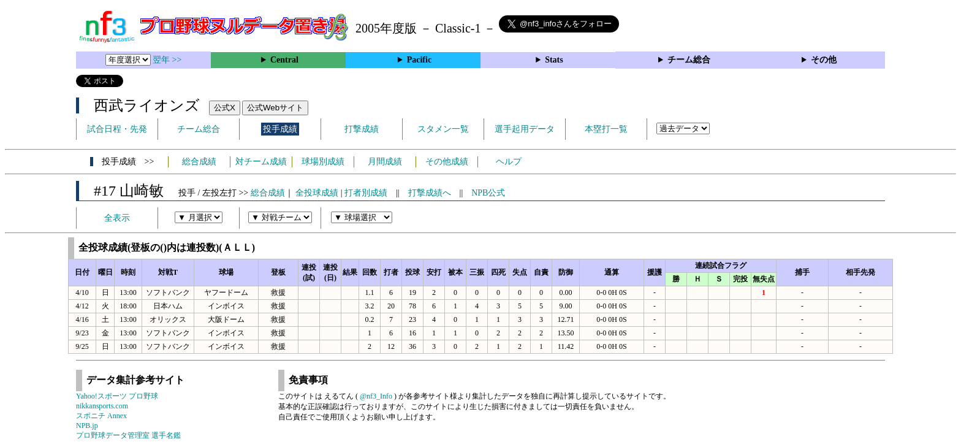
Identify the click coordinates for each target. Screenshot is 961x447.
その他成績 (446, 161)
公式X (224, 107)
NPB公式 (488, 192)
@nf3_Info (376, 396)
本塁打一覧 (606, 129)
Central (284, 59)
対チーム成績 (261, 161)
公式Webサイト (275, 107)
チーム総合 (688, 59)
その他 (824, 59)
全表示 (117, 218)
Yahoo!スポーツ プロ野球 (117, 396)
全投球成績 (316, 192)
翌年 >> (167, 59)
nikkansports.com (102, 406)
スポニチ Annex (101, 415)
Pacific (419, 59)
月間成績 (385, 161)
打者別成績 (365, 192)
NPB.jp (87, 425)
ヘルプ (509, 161)
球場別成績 (323, 161)
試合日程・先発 (117, 129)
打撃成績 (361, 129)
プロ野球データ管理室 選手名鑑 (128, 435)
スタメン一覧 (443, 129)
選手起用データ (525, 129)
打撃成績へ (429, 192)
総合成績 (199, 161)
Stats (554, 59)
